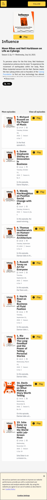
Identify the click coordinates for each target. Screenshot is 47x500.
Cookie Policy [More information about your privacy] (10, 490)
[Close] (44, 477)
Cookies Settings (23, 497)
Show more (9, 79)
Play (23, 37)
